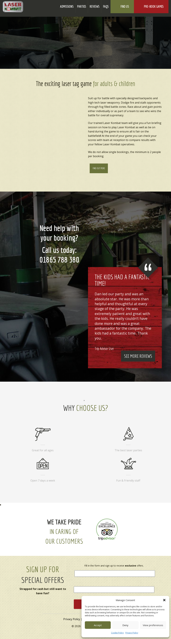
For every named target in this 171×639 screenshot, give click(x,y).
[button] (164, 600)
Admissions (66, 6)
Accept (98, 625)
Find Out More (99, 168)
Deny (125, 625)
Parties (81, 6)
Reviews (94, 6)
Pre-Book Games (153, 6)
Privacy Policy (131, 632)
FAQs (106, 6)
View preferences (153, 625)
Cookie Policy (117, 632)
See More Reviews (138, 356)
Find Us (125, 6)
